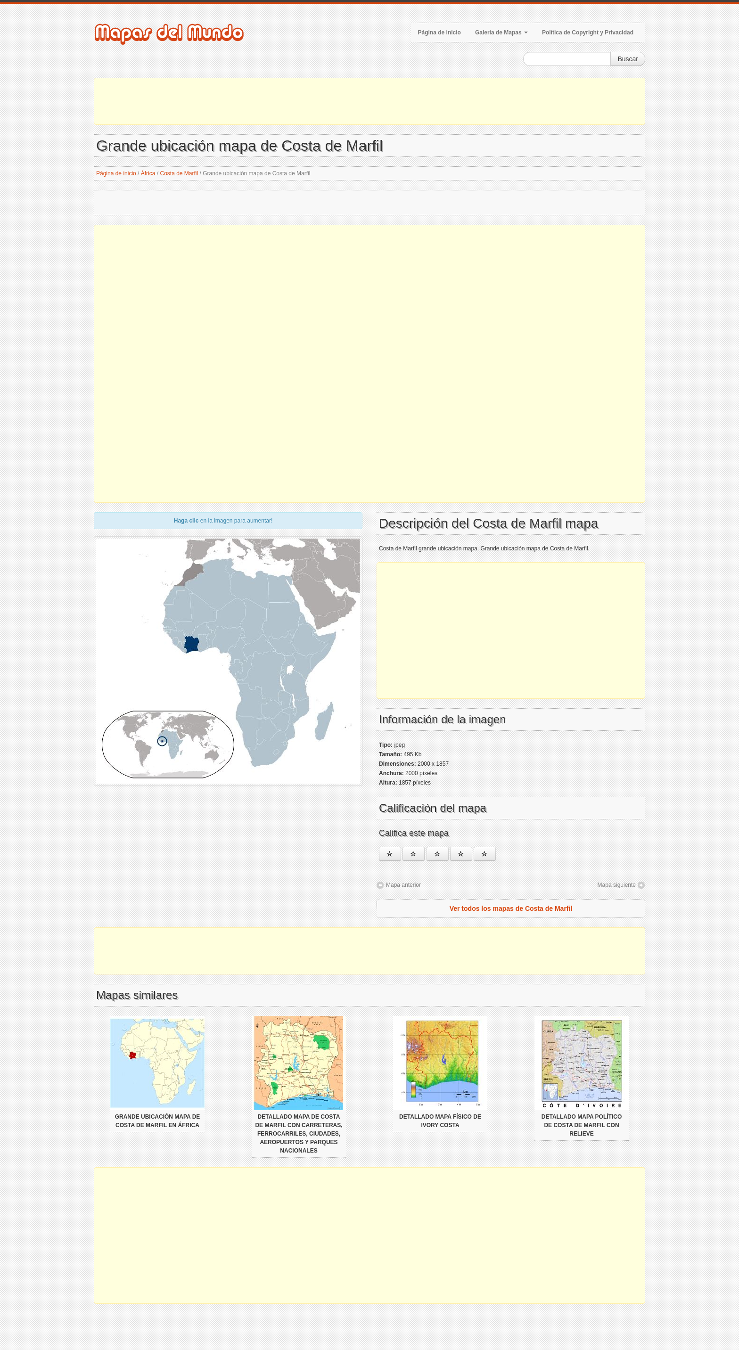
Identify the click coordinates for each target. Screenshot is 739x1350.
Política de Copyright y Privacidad (587, 32)
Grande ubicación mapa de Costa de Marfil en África (157, 1121)
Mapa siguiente (617, 885)
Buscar (627, 59)
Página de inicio (439, 32)
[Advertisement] (369, 101)
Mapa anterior (403, 885)
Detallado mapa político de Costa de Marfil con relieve (582, 1125)
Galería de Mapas (501, 32)
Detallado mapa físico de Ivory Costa (440, 1121)
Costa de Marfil (179, 173)
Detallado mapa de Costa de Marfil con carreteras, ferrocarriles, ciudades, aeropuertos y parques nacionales (298, 1133)
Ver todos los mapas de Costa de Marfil (511, 908)
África (148, 173)
